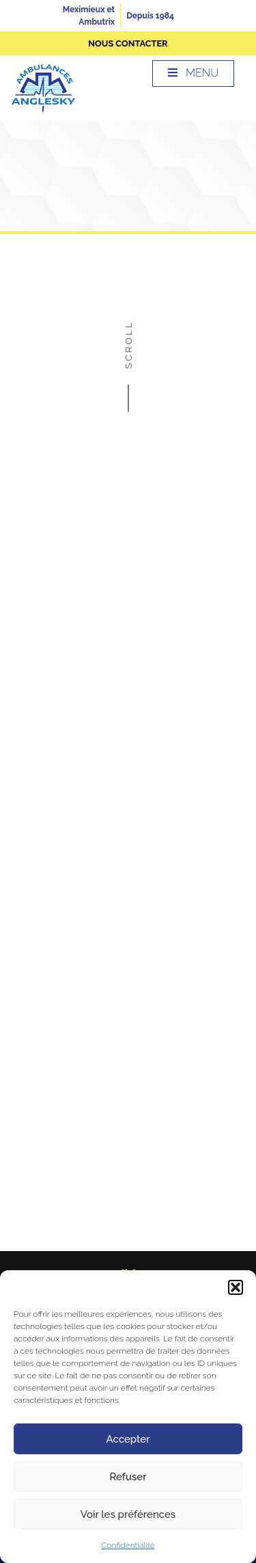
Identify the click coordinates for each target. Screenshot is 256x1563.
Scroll (127, 360)
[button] (235, 1287)
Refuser (127, 1477)
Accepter (128, 1439)
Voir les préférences (128, 1514)
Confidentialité (127, 1545)
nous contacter (127, 43)
